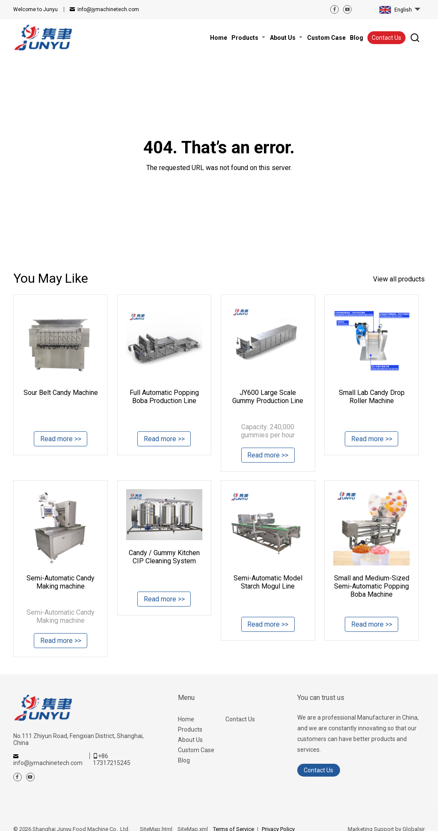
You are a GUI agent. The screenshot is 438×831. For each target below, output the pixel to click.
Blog (184, 760)
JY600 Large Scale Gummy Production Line (267, 397)
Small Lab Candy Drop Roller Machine (372, 397)
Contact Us (386, 37)
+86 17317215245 (111, 759)
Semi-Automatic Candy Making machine (61, 582)
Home (186, 719)
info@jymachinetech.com (108, 9)
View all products (399, 279)
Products (190, 729)
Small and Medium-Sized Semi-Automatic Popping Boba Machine (371, 586)
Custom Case (196, 750)
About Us (190, 739)
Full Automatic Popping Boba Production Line (164, 397)
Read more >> (60, 440)
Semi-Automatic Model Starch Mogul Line (268, 582)
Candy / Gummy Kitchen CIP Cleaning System (164, 557)
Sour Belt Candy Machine (61, 393)
